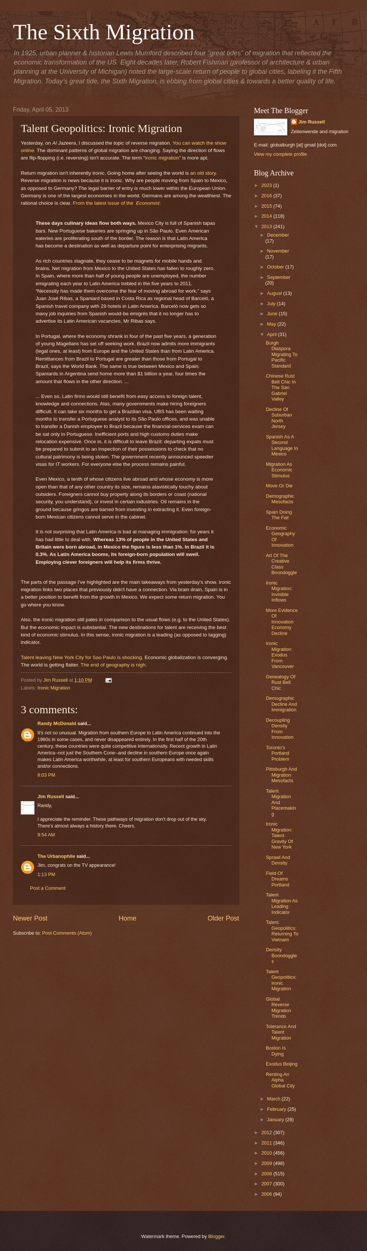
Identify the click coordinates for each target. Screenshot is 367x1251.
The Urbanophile (56, 856)
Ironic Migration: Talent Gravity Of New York (279, 835)
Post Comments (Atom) (67, 933)
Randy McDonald (56, 723)
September (278, 277)
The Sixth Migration (104, 32)
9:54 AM (46, 834)
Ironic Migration (53, 688)
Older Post (223, 918)
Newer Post (30, 918)
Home (127, 918)
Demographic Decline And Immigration (281, 703)
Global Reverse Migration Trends (278, 1007)
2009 (267, 1163)
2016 (267, 195)
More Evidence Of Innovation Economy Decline (282, 622)
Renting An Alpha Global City (280, 1080)
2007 (267, 1183)
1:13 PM (46, 874)
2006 (267, 1194)
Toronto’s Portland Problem (277, 753)
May (272, 324)
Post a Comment (48, 888)
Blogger (216, 1236)
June (273, 313)
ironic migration (162, 158)
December (278, 235)
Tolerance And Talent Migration (281, 1032)
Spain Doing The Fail (279, 514)
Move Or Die (279, 485)
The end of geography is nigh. (113, 665)
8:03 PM (46, 775)
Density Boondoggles (281, 955)
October (276, 267)
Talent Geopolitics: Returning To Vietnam (282, 930)
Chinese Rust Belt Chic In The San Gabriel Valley (281, 387)
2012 (267, 1132)
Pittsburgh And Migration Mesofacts (281, 774)
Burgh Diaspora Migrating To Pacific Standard (281, 354)
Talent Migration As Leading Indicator (282, 903)
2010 (267, 1153)
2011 (267, 1143)
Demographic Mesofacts (280, 498)
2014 (267, 216)
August (275, 293)
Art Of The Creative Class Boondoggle (281, 564)
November (278, 251)
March (274, 1099)
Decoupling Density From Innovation (279, 728)
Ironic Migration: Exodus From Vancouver (280, 655)
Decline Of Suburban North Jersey (279, 417)
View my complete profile (280, 154)
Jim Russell (50, 796)
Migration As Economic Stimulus (279, 469)
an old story (203, 173)
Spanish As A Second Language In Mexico (282, 445)
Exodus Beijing (281, 1064)
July (272, 303)
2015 (267, 206)
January (276, 1119)
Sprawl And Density (278, 860)
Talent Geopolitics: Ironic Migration (281, 980)
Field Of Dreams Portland (277, 879)
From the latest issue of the (116, 203)
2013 (267, 226)
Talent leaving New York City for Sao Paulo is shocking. (82, 657)
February (277, 1109)
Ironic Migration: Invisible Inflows (279, 591)
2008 (267, 1173)
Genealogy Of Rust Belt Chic (280, 682)
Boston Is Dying (276, 1050)
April (272, 334)
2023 (267, 185)
